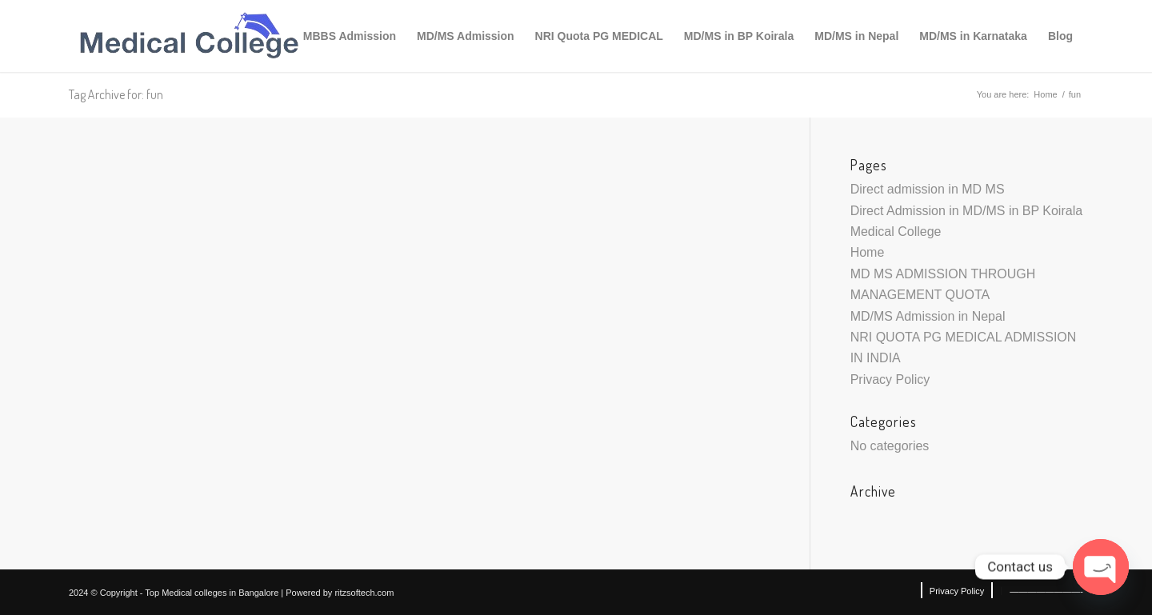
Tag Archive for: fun (116, 94)
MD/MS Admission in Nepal (928, 316)
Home (1045, 94)
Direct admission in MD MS (927, 189)
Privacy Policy (890, 379)
